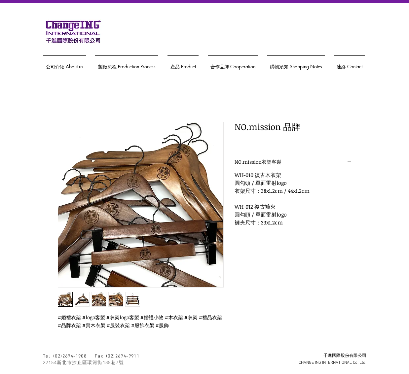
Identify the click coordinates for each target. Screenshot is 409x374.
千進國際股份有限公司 (344, 355)
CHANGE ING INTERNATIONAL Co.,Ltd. (332, 362)
